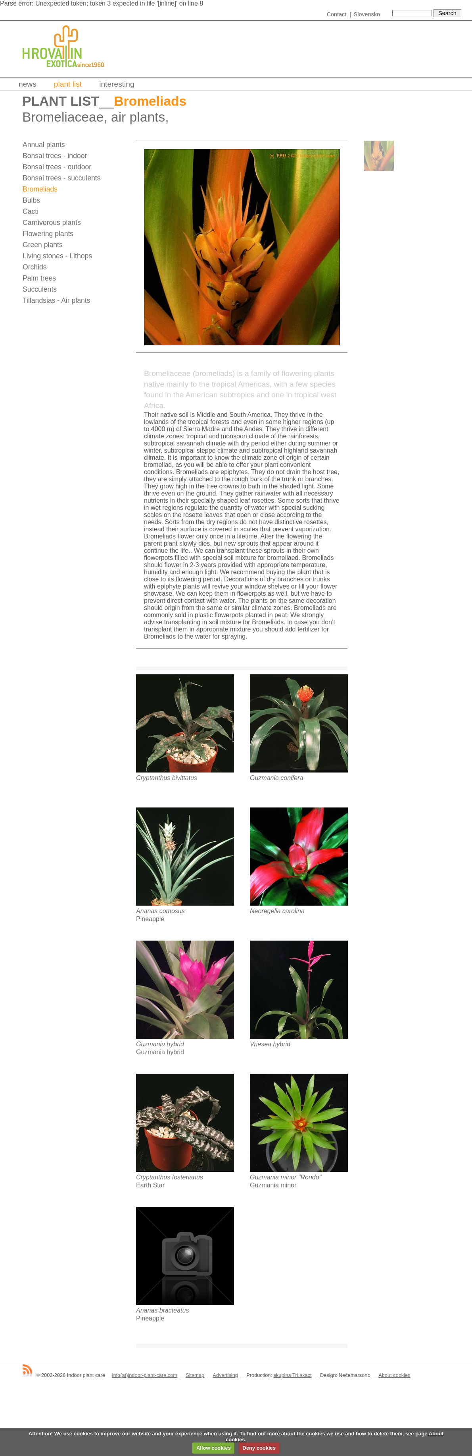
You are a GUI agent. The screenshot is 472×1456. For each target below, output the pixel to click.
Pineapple (150, 919)
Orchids (35, 267)
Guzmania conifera (276, 777)
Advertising (225, 1375)
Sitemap (195, 1375)
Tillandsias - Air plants (56, 300)
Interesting (116, 84)
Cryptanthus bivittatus (166, 777)
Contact (337, 14)
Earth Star (150, 1185)
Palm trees (39, 278)
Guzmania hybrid (160, 1044)
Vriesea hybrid (270, 1044)
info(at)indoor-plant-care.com (144, 1375)
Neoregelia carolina (277, 911)
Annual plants (44, 145)
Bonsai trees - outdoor (57, 167)
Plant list (68, 84)
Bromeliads (40, 189)
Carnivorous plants (52, 223)
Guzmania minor (273, 1185)
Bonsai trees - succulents (62, 178)
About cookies (394, 1375)
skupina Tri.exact (293, 1375)
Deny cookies (259, 1448)
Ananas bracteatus (162, 1310)
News (27, 84)
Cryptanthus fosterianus (169, 1177)
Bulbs (31, 200)
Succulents (40, 289)
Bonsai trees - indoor (55, 156)
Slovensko (367, 14)
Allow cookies (213, 1448)
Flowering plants (48, 234)
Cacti (30, 211)
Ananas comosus (160, 911)
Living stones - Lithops (57, 256)
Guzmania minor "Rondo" (285, 1177)
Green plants (43, 245)
